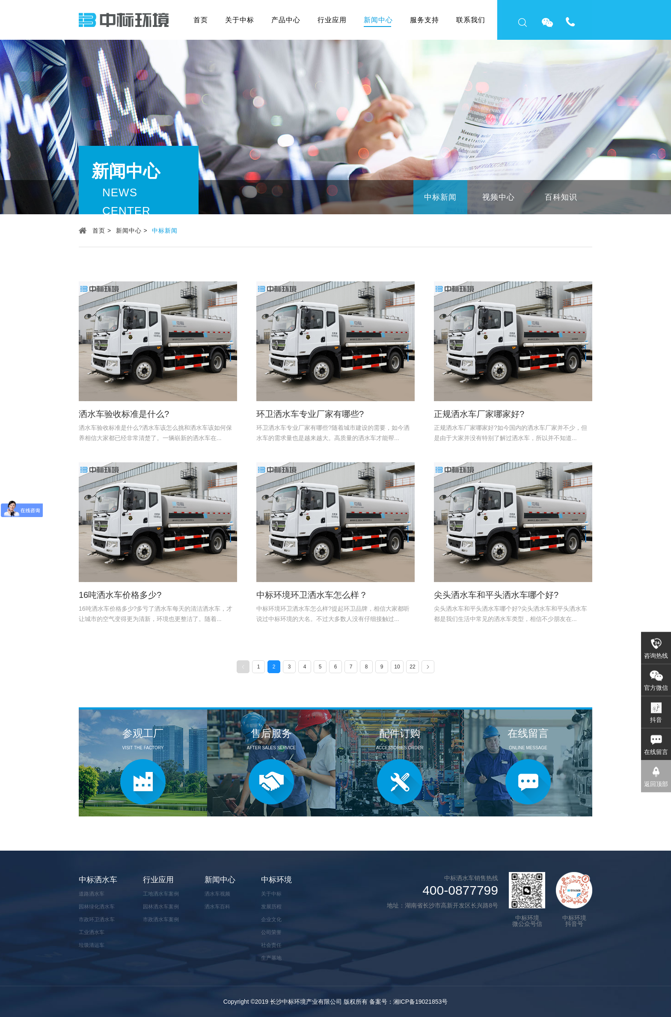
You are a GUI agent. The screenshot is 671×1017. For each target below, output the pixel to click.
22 (412, 667)
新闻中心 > (132, 231)
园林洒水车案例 (161, 907)
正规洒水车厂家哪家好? (479, 414)
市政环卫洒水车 (97, 919)
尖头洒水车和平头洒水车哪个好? (496, 595)
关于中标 (239, 20)
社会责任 (271, 945)
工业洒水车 (91, 932)
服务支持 (424, 20)
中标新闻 (440, 197)
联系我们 (470, 20)
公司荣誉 (271, 932)
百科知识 (561, 197)
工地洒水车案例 (161, 894)
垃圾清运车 (91, 945)
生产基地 (271, 958)
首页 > (101, 231)
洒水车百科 (217, 907)
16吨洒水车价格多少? (120, 595)
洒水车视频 (217, 894)
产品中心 (285, 20)
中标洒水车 (98, 879)
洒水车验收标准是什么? (124, 414)
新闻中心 (378, 20)
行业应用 (332, 20)
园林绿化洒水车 (97, 907)
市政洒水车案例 (161, 919)
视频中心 (498, 197)
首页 (200, 20)
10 (397, 667)
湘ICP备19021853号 (420, 1001)
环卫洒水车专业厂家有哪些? (310, 414)
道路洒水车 (91, 894)
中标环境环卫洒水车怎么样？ (312, 595)
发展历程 (271, 907)
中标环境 (276, 879)
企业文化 (271, 919)
